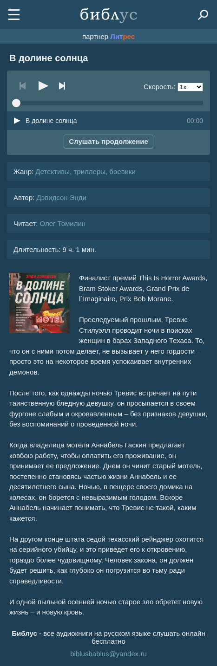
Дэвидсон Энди (61, 197)
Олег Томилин (62, 223)
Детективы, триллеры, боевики (85, 171)
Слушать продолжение (108, 141)
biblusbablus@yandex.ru (108, 654)
